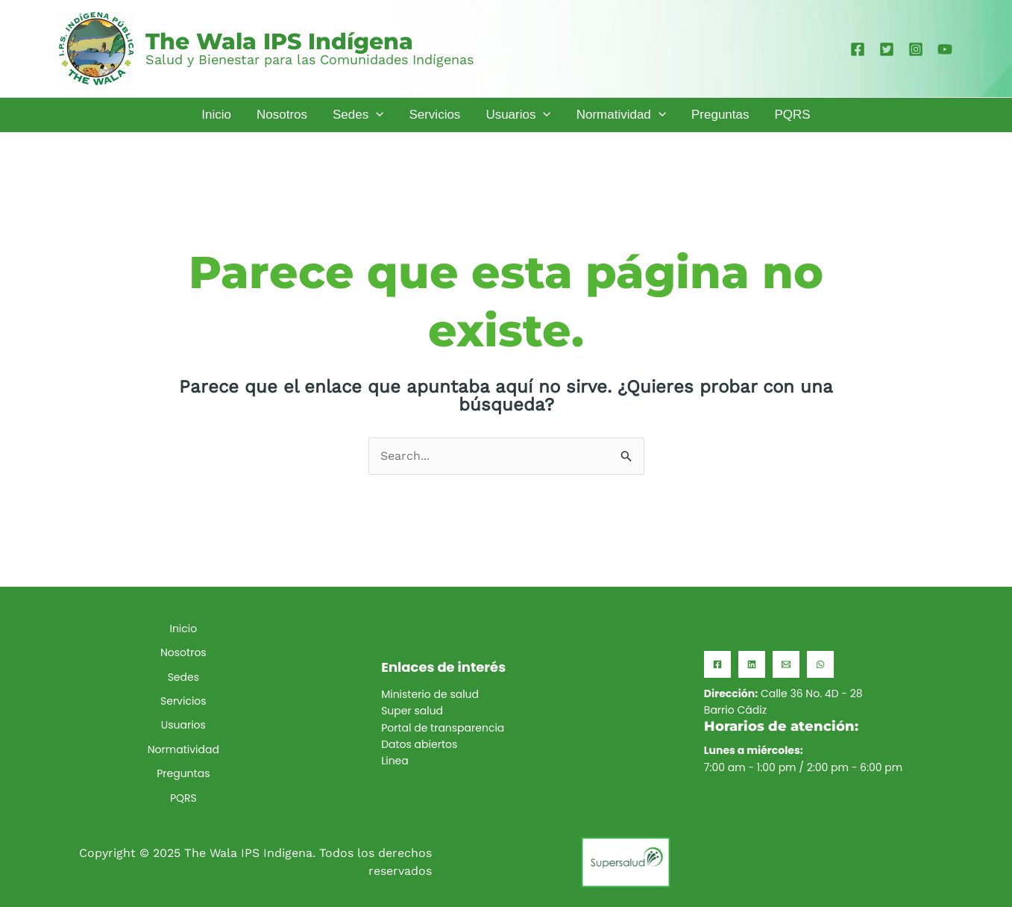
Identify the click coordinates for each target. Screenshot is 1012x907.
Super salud (412, 710)
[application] (375, 114)
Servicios (183, 701)
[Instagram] (916, 49)
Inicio (183, 628)
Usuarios (183, 724)
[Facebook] (858, 49)
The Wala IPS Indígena (279, 41)
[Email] (786, 664)
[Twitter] (887, 49)
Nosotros (183, 652)
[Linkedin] (751, 664)
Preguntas (183, 773)
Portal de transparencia (442, 727)
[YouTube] (945, 49)
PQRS (183, 798)
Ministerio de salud (430, 694)
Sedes (183, 677)
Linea (395, 760)
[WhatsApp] (820, 664)
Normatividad (183, 749)
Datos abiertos (419, 744)
